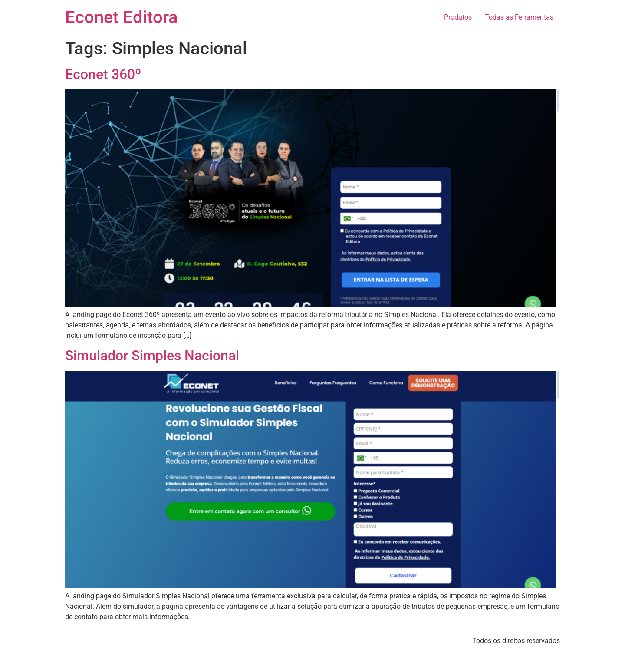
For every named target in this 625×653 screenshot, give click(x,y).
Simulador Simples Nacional (152, 355)
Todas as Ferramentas (519, 17)
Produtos (458, 17)
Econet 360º (103, 74)
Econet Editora (121, 17)
